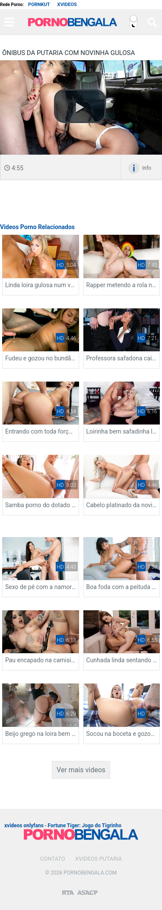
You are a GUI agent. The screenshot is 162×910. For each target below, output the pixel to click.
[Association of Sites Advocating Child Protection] (87, 889)
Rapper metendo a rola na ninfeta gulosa (121, 285)
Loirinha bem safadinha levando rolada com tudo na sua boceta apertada (121, 431)
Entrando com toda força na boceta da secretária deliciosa (40, 431)
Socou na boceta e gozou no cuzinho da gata (121, 733)
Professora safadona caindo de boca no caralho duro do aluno (121, 358)
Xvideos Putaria (98, 858)
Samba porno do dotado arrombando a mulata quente (40, 505)
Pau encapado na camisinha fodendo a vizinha (40, 660)
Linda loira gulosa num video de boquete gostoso (40, 285)
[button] (80, 106)
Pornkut (39, 4)
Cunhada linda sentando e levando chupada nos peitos (121, 660)
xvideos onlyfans (24, 826)
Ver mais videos (81, 770)
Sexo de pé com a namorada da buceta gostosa (40, 586)
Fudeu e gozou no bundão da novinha (40, 358)
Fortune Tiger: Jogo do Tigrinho (84, 826)
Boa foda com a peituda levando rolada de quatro (121, 586)
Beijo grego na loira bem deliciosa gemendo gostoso (40, 733)
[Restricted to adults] (68, 889)
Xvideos (67, 4)
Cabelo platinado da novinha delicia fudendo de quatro (121, 505)
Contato (52, 858)
